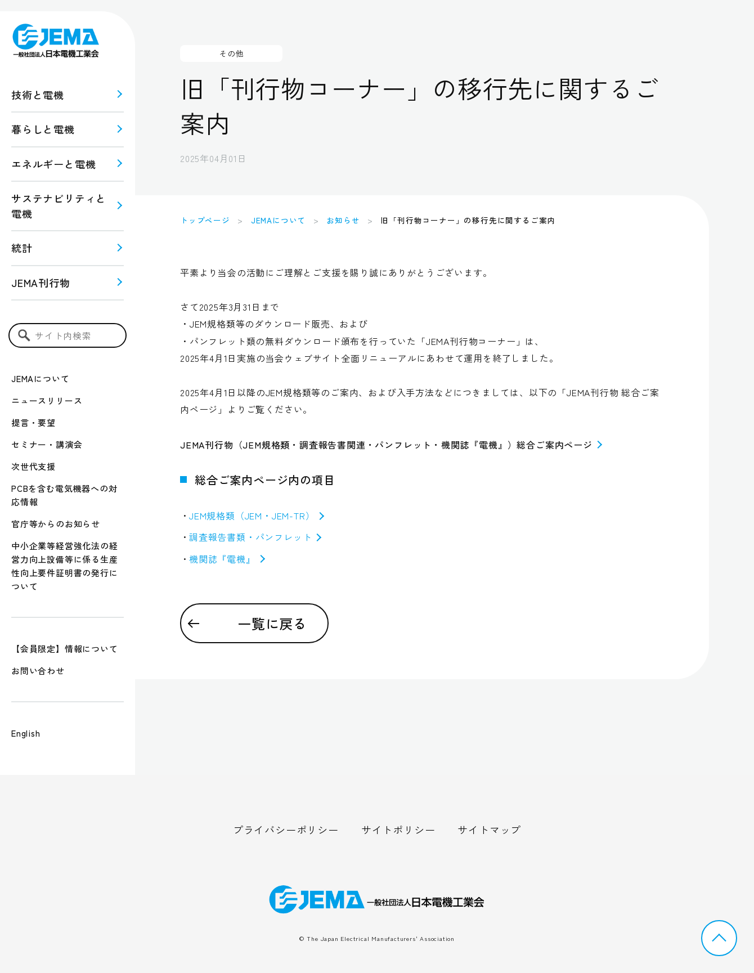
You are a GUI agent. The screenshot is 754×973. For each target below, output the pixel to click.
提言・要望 (33, 422)
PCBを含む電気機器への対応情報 (64, 495)
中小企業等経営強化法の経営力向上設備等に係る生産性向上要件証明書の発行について (64, 566)
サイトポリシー (398, 829)
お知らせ (343, 220)
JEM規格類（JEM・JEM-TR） (256, 515)
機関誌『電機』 (227, 559)
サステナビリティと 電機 (58, 206)
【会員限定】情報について (64, 648)
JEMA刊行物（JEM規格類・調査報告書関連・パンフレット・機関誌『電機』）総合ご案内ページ (391, 444)
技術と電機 (37, 94)
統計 (22, 247)
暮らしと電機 (43, 129)
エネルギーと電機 (53, 163)
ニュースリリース (46, 400)
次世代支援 (33, 466)
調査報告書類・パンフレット (255, 537)
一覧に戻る (272, 623)
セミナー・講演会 (46, 444)
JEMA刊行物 (40, 282)
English (26, 733)
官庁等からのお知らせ (55, 524)
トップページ (205, 220)
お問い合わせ (38, 670)
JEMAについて (40, 378)
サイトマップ (489, 829)
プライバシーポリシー (286, 829)
